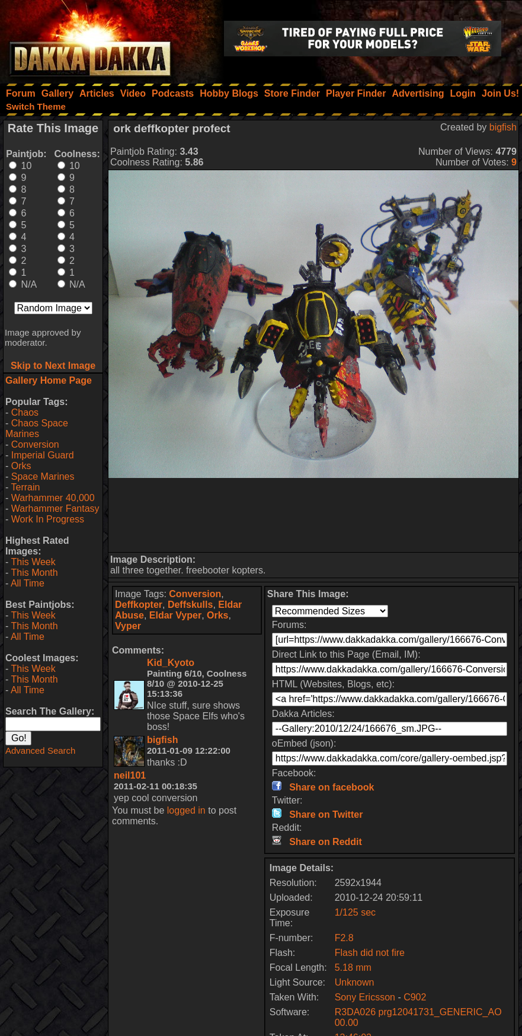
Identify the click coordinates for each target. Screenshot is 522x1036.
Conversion (35, 444)
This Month (34, 573)
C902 (414, 997)
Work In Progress (47, 519)
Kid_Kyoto (170, 663)
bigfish (503, 127)
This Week (33, 562)
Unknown (354, 982)
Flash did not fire (370, 953)
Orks (21, 466)
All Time (27, 583)
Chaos (25, 412)
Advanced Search (40, 750)
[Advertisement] (314, 515)
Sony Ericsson (365, 997)
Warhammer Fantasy (55, 508)
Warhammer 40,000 (53, 498)
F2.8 (344, 938)
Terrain (25, 487)
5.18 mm (353, 967)
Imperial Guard (42, 455)
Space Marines (43, 476)
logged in (186, 810)
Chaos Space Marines (36, 428)
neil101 (130, 775)
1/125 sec (355, 912)
